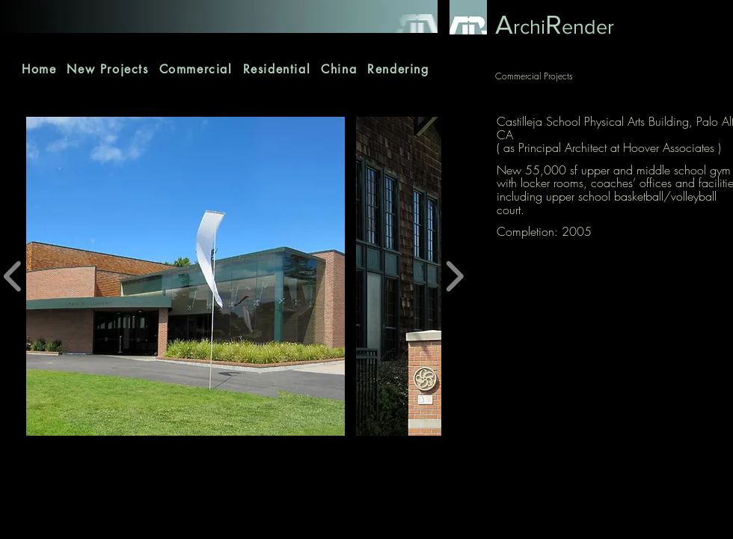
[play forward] (454, 276)
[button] (185, 276)
